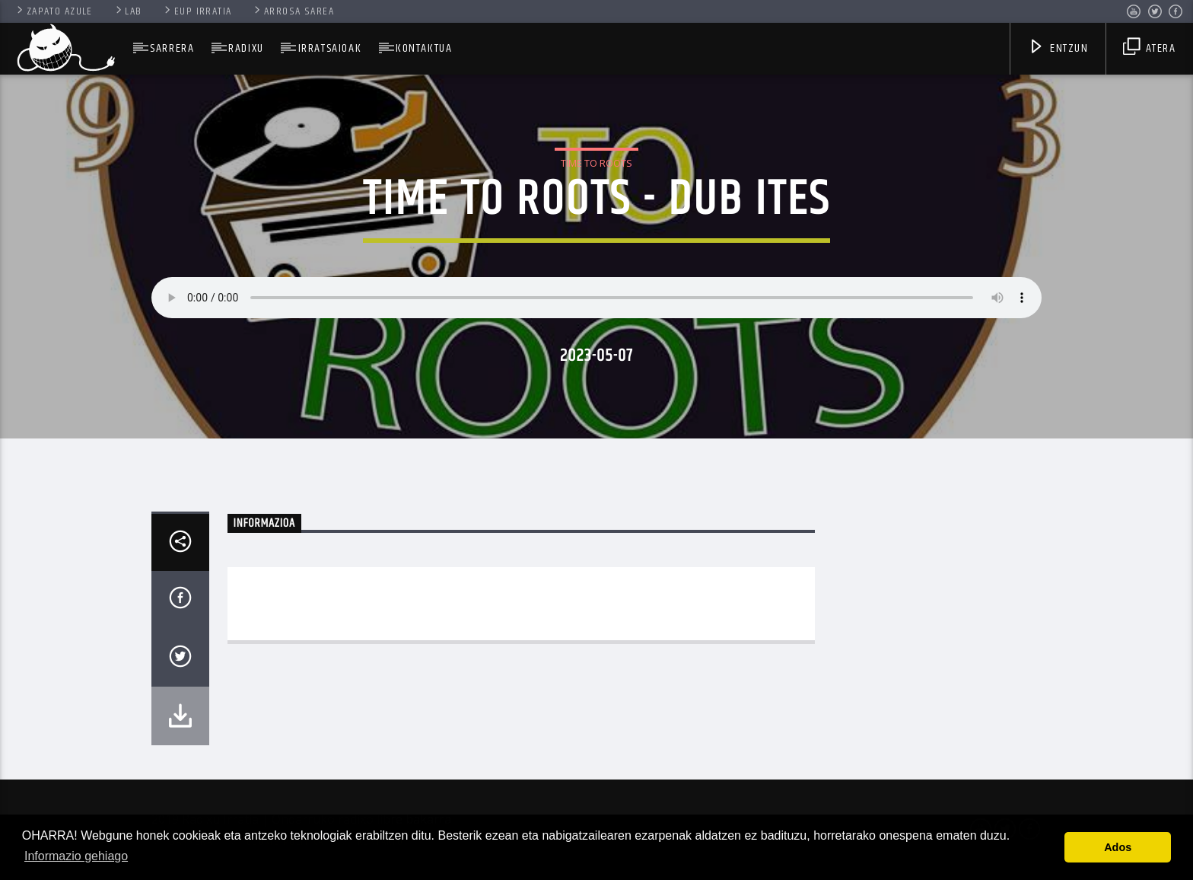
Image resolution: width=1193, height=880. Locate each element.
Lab (127, 11)
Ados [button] (1117, 847)
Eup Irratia (196, 11)
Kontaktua (424, 48)
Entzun (1058, 50)
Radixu (246, 48)
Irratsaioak (330, 48)
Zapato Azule (53, 11)
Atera (1149, 50)
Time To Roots (596, 163)
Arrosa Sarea (293, 11)
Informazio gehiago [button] (76, 856)
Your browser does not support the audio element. (596, 297)
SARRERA (172, 48)
